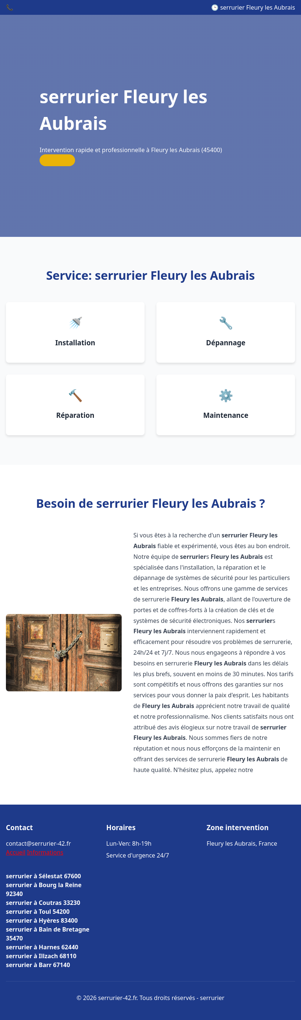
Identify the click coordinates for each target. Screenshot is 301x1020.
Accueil (16, 852)
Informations (45, 852)
